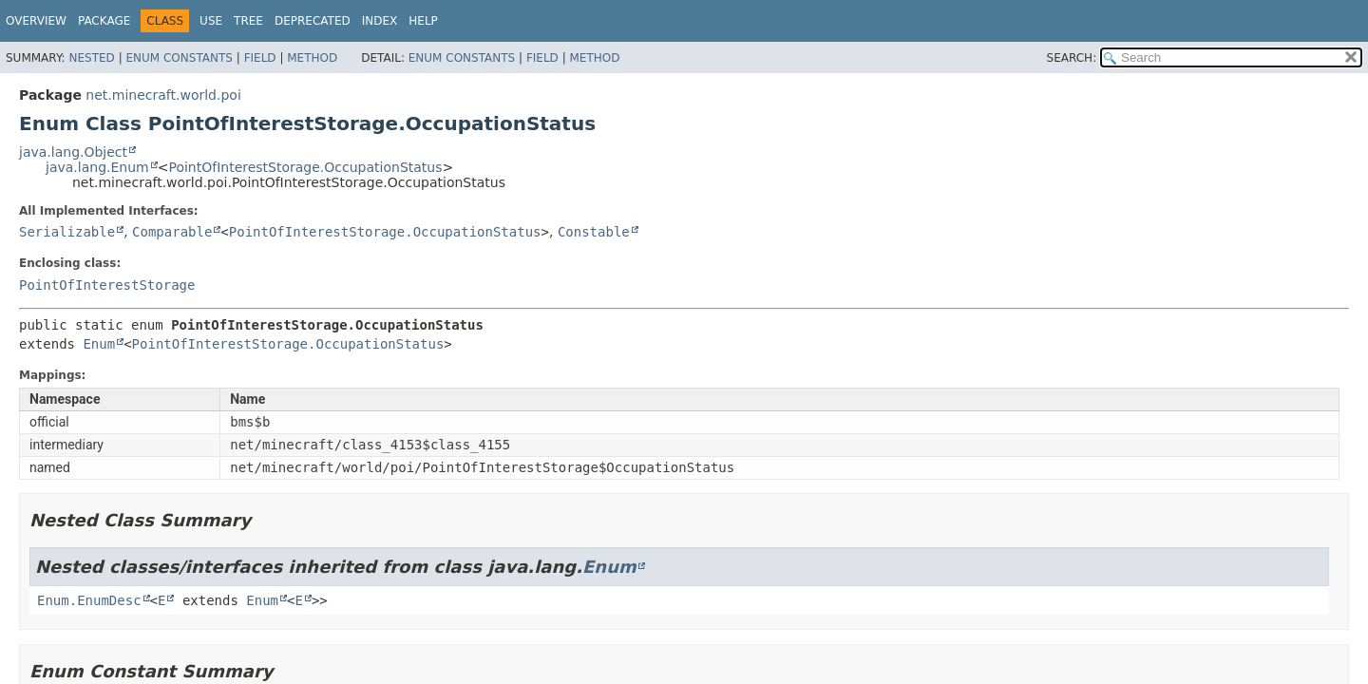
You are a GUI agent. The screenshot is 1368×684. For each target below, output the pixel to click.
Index (380, 21)
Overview (36, 21)
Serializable (67, 231)
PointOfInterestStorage (107, 285)
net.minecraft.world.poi (163, 95)
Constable (594, 231)
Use (211, 21)
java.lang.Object (73, 152)
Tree (248, 21)
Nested (91, 58)
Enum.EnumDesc (89, 600)
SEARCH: (1072, 58)
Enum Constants (178, 58)
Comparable (172, 231)
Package (104, 21)
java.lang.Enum (97, 167)
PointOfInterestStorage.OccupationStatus (305, 167)
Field (260, 58)
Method (312, 58)
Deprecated (313, 21)
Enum (99, 344)
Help (423, 21)
